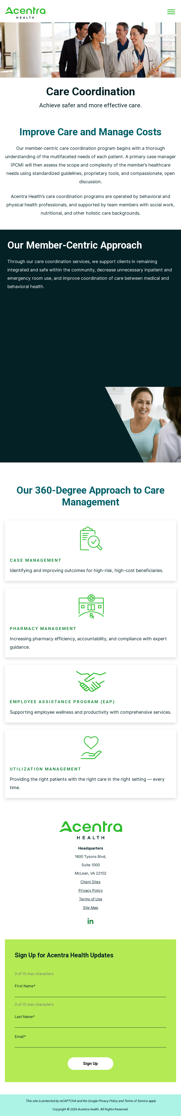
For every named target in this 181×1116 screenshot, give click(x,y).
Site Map (90, 908)
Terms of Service (136, 1101)
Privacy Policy (90, 890)
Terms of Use (90, 899)
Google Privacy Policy (102, 1101)
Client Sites (90, 882)
